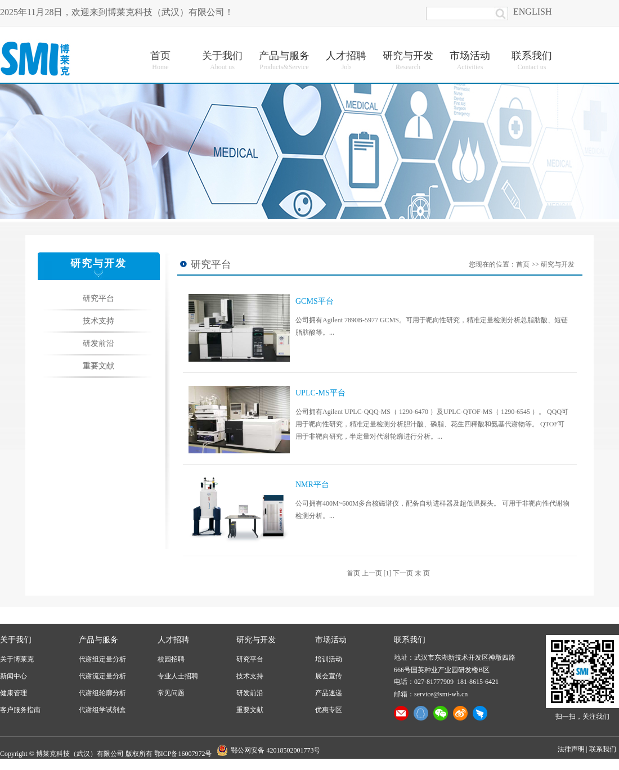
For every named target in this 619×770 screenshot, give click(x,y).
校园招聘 (171, 659)
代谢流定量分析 (102, 676)
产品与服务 (98, 640)
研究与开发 (558, 264)
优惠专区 (328, 710)
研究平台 (98, 298)
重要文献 (98, 366)
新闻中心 (13, 676)
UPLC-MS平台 (320, 393)
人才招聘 (173, 640)
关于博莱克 (17, 659)
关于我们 (16, 640)
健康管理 (13, 693)
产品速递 (328, 693)
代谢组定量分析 (102, 659)
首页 (523, 264)
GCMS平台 (314, 301)
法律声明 (571, 749)
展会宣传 (328, 676)
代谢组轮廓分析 (102, 693)
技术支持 (98, 321)
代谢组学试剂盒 (102, 710)
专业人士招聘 (178, 676)
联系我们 (602, 749)
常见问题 (171, 693)
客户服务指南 (20, 710)
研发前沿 (98, 343)
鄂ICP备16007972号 (183, 754)
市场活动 (331, 640)
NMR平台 (312, 484)
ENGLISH (532, 11)
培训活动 (328, 659)
